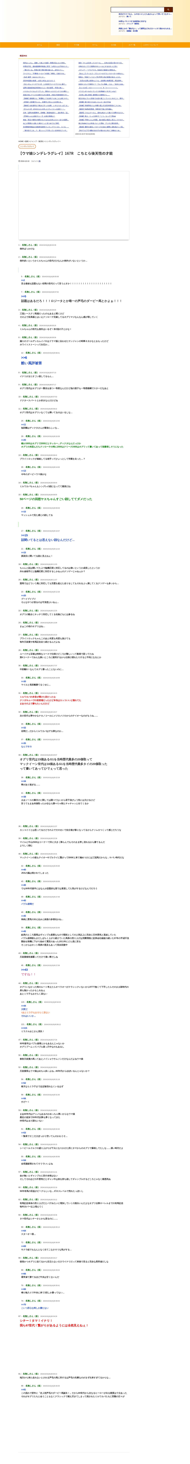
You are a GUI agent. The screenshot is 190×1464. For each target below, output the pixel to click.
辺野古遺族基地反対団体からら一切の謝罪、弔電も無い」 (42, 88)
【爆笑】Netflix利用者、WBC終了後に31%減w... (94, 109)
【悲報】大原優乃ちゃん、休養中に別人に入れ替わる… (41, 102)
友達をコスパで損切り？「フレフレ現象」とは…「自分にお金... (99, 84)
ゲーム (95, 45)
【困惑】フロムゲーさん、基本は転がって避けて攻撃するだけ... (99, 113)
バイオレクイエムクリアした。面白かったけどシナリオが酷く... (44, 91)
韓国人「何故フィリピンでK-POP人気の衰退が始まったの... (98, 77)
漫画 (58, 45)
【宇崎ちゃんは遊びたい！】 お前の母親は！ (37, 116)
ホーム (39, 45)
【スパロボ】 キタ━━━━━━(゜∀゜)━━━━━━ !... (96, 88)
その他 (113, 45)
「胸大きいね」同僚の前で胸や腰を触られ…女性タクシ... (42, 70)
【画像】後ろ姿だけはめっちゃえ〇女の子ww (93, 102)
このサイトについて (150, 45)
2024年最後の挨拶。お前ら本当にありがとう (37, 81)
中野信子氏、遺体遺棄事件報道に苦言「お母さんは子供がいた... (44, 66)
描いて (129, 16)
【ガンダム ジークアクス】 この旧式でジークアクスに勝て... (43, 84)
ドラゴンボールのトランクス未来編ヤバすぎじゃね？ (96, 91)
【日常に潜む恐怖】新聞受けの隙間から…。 (92, 95)
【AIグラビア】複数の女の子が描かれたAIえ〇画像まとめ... (98, 130)
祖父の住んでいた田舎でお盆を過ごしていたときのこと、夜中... (99, 98)
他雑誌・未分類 (132, 31)
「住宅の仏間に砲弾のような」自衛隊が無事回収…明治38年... (99, 81)
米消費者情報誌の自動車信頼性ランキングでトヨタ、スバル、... (44, 127)
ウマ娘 (76, 45)
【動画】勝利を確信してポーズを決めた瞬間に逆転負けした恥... (99, 127)
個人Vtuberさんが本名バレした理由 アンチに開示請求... (97, 123)
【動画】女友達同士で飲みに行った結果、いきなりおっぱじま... (44, 105)
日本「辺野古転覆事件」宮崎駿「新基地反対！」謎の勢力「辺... (44, 113)
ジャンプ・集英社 (133, 24)
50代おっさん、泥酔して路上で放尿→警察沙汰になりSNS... (43, 63)
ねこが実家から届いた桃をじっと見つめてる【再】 (40, 123)
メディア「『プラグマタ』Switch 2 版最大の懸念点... (95, 70)
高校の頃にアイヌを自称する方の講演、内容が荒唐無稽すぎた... (44, 95)
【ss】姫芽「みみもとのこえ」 (32, 77)
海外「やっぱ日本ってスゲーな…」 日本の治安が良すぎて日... (99, 63)
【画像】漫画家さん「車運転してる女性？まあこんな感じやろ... (44, 98)
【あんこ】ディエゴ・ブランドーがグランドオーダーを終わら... (99, 73)
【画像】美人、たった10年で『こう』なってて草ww (95, 116)
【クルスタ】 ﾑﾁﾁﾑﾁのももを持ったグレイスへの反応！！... (42, 109)
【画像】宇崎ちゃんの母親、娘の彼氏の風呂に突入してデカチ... (99, 120)
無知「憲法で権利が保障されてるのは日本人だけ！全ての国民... (44, 120)
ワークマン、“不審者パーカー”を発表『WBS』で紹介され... (42, 73)
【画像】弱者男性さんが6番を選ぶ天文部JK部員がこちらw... (98, 105)
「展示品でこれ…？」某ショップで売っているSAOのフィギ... (43, 130)
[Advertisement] (73, 1351)
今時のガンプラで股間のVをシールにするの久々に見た (96, 66)
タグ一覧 (132, 45)
